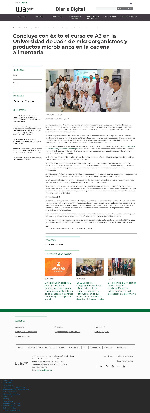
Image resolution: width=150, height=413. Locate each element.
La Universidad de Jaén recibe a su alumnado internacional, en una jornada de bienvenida (27, 141)
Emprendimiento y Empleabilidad (67, 332)
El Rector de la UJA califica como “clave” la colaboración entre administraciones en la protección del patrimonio (122, 288)
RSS (85, 347)
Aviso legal (108, 356)
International (8, 401)
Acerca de (108, 347)
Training (6, 399)
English (18, 2)
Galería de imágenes (47, 347)
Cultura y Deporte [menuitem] (111, 17)
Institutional (7, 396)
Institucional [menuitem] (21, 17)
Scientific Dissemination (12, 410)
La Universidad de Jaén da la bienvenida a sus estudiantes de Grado (27, 158)
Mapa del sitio (74, 347)
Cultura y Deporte (102, 332)
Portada (15, 28)
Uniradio (62, 347)
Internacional (100, 327)
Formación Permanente (55, 244)
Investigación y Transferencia (26, 332)
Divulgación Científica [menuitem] (128, 17)
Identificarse (121, 347)
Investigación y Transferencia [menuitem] (75, 17)
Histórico (31, 347)
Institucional (19, 327)
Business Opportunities (12, 406)
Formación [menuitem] (39, 17)
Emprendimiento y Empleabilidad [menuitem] (93, 17)
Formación (22, 28)
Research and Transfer (11, 403)
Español (24, 2)
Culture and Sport (10, 408)
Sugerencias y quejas (125, 361)
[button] (88, 91)
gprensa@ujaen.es (44, 370)
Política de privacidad (125, 356)
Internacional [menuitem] (57, 17)
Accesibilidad (95, 347)
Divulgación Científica (23, 337)
